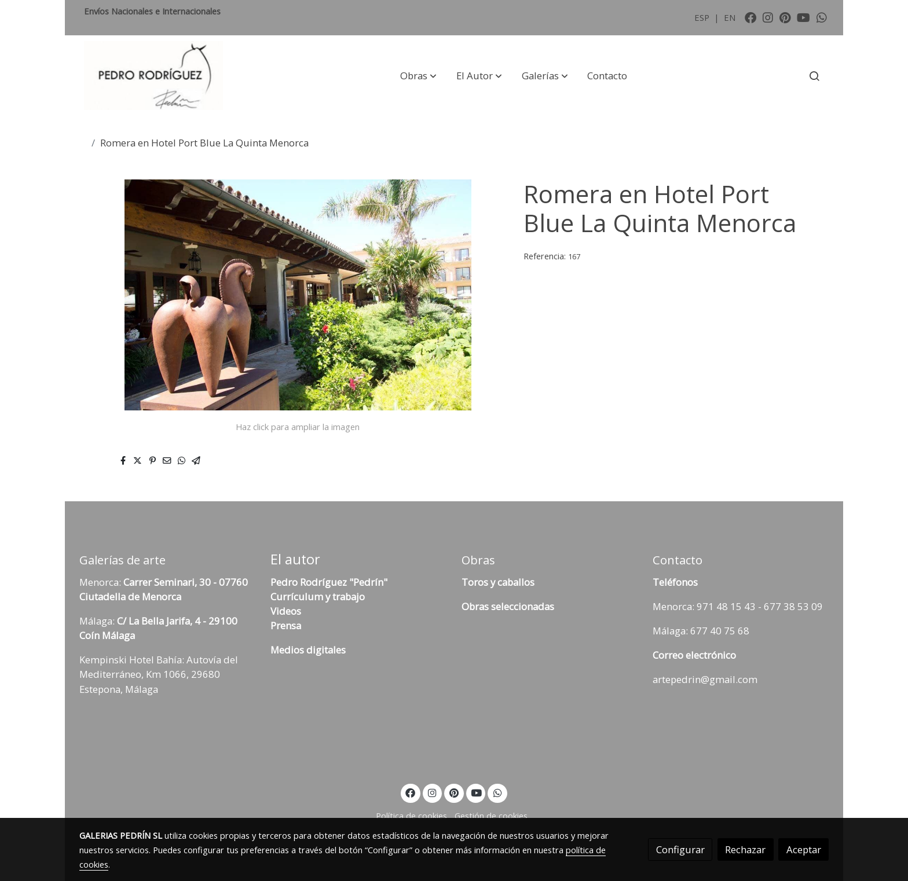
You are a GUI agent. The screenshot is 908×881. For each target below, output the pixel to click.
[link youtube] (803, 17)
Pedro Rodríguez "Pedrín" (328, 582)
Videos (285, 611)
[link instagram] (768, 17)
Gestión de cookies (491, 815)
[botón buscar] (814, 76)
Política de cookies (411, 815)
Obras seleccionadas (508, 606)
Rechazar (745, 849)
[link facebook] (750, 17)
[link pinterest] (785, 17)
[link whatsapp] (822, 17)
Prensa (285, 625)
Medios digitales (308, 649)
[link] (153, 76)
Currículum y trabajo (317, 596)
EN (729, 17)
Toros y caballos (498, 582)
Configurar (680, 849)
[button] (418, 75)
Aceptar (803, 849)
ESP (703, 17)
